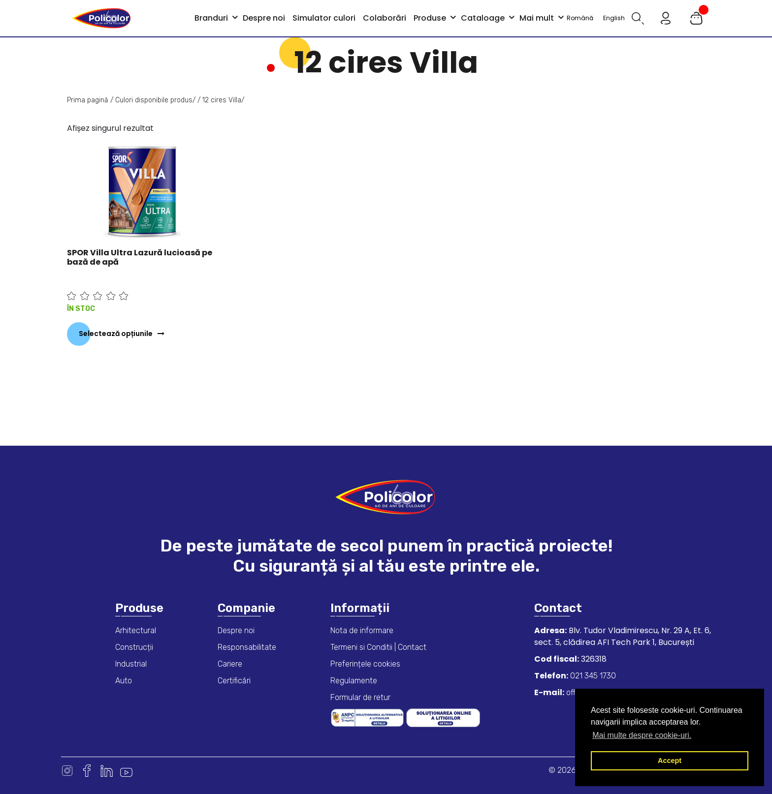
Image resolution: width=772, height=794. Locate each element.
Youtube (126, 770)
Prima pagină (87, 100)
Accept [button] (669, 760)
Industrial (131, 664)
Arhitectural (135, 630)
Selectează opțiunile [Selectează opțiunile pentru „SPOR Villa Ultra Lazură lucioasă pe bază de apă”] (116, 333)
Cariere (230, 664)
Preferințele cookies (365, 664)
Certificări (234, 680)
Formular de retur (360, 697)
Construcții (134, 647)
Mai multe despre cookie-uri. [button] (641, 735)
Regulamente (353, 680)
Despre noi (236, 630)
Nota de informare (361, 630)
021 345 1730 (592, 675)
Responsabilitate (247, 647)
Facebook (87, 770)
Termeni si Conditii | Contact (378, 647)
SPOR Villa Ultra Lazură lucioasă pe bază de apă (139, 257)
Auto (123, 680)
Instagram (67, 770)
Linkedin (106, 770)
